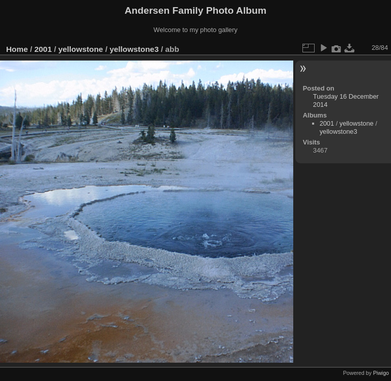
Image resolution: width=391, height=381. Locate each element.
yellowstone (80, 49)
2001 (43, 49)
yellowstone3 (133, 49)
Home (17, 49)
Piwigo (381, 373)
